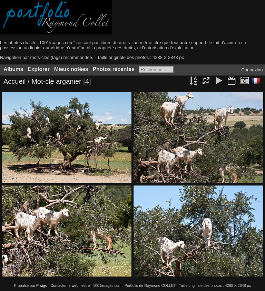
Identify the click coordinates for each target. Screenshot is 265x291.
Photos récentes (114, 69)
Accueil (14, 81)
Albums (13, 69)
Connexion (252, 69)
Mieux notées (71, 69)
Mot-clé (42, 81)
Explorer (38, 69)
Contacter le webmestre (70, 285)
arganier (68, 81)
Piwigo (41, 285)
